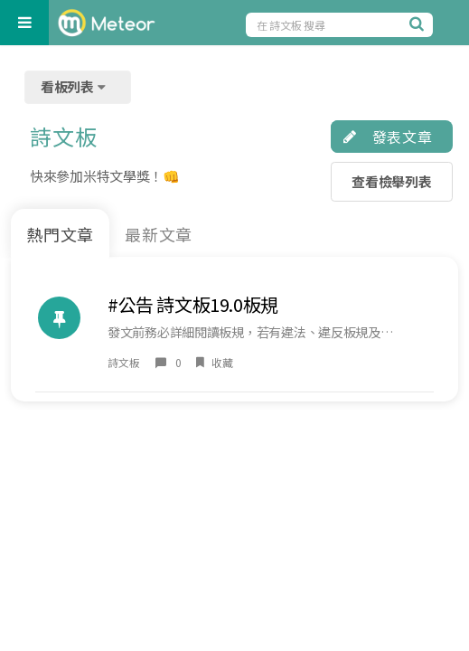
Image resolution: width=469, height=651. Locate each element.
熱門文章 (60, 234)
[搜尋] (419, 23)
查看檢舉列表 (391, 181)
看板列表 (75, 86)
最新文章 (159, 234)
